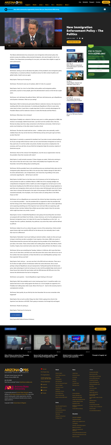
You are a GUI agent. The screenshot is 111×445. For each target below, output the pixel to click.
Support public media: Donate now (95, 398)
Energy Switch (59, 379)
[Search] (109, 5)
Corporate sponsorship (94, 404)
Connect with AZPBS (93, 372)
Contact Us (91, 390)
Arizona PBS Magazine (94, 382)
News (47, 5)
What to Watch (59, 373)
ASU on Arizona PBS (60, 395)
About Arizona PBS (93, 374)
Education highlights (76, 417)
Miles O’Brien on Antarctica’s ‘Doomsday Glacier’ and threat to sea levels (75, 66)
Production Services (93, 380)
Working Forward (59, 387)
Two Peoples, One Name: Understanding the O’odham (74, 99)
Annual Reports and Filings (95, 376)
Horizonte (74, 377)
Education (59, 5)
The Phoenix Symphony (61, 410)
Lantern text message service (78, 399)
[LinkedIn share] (80, 38)
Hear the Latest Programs (61, 406)
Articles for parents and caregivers (77, 406)
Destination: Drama (60, 391)
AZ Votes (74, 379)
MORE (100, 329)
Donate (43, 369)
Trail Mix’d (58, 377)
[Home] (20, 3)
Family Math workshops (77, 408)
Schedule (85, 2)
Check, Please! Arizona (60, 375)
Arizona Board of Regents (20, 403)
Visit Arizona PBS (93, 388)
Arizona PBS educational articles (79, 432)
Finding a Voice (59, 418)
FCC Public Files (45, 372)
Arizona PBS (24, 394)
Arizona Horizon (76, 375)
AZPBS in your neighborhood (78, 421)
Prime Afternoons (59, 393)
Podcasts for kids (76, 403)
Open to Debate (59, 385)
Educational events (76, 419)
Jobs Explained (59, 381)
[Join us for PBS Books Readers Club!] (75, 104)
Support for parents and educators (77, 430)
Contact (98, 2)
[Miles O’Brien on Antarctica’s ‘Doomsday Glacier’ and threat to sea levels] (75, 53)
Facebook (44, 384)
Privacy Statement (45, 381)
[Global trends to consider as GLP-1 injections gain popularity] (76, 335)
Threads (43, 393)
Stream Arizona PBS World (61, 397)
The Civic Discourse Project (61, 383)
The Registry (75, 423)
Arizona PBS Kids (76, 393)
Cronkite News (75, 383)
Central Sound (59, 408)
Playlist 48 (58, 389)
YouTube (44, 390)
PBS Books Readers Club (94, 384)
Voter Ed (74, 381)
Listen (41, 5)
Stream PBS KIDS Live (76, 395)
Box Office (91, 386)
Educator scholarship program (79, 425)
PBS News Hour (75, 385)
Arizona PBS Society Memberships (93, 395)
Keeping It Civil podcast (60, 416)
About (67, 5)
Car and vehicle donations (95, 410)
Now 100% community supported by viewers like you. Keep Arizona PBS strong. (36, 9)
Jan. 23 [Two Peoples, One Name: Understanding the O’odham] (70, 97)
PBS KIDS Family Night (77, 397)
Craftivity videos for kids (77, 401)
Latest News (75, 373)
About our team (75, 436)
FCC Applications (45, 375)
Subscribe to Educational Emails (79, 434)
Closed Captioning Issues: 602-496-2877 (46, 378)
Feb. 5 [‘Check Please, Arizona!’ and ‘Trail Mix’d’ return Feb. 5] (69, 81)
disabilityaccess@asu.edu (26, 382)
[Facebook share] (78, 38)
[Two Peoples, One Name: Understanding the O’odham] (75, 87)
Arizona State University (23, 392)
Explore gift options (93, 392)
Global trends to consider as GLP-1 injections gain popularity (73, 356)
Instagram (44, 387)
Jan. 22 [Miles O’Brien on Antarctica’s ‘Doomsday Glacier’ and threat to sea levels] (70, 63)
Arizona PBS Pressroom (94, 378)
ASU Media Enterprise (15, 394)
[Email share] (83, 38)
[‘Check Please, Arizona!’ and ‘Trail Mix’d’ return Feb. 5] (75, 71)
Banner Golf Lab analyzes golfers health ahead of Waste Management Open (46, 356)
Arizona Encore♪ (59, 412)
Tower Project (92, 408)
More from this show (73, 41)
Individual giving (92, 400)
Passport (91, 2)
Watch (35, 5)
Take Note (58, 414)
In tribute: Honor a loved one (95, 406)
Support (28, 5)
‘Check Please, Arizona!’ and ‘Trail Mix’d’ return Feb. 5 (74, 83)
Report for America (76, 427)
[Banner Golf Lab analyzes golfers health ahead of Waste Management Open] (47, 335)
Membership (92, 402)
